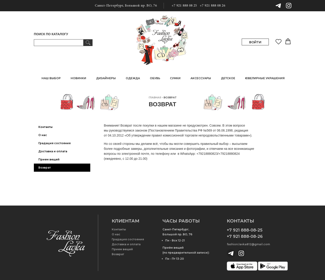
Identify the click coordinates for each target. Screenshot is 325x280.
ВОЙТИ (255, 42)
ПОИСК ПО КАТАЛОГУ (51, 34)
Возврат (44, 167)
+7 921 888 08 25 (184, 5)
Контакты (45, 127)
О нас (42, 135)
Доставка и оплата (52, 151)
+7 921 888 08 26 (212, 5)
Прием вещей (49, 159)
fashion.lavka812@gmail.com (248, 244)
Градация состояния (54, 143)
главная (155, 97)
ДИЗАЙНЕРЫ (106, 78)
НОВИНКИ (78, 78)
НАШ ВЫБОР (51, 78)
